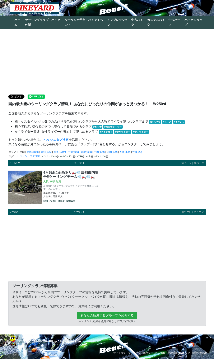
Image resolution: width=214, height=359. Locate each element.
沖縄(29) (137, 151)
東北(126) (46, 151)
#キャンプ (179, 122)
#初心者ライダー (113, 127)
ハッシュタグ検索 (56, 139)
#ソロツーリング (50, 156)
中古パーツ (174, 22)
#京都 (45, 201)
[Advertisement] (107, 61)
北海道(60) (33, 151)
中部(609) (73, 151)
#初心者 (97, 127)
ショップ (185, 352)
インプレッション (117, 22)
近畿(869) (86, 151)
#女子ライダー (140, 132)
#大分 (89, 156)
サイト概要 (119, 352)
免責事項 (173, 352)
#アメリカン (101, 156)
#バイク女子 (106, 132)
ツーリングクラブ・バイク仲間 (42, 22)
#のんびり (155, 122)
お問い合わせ (199, 352)
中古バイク (137, 22)
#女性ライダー (122, 132)
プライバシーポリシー (140, 352)
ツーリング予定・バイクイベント (84, 22)
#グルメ (167, 122)
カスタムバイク (156, 22)
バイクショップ (193, 22)
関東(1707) (60, 151)
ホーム (17, 22)
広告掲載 (160, 352)
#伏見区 (53, 201)
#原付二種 (70, 201)
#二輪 (80, 156)
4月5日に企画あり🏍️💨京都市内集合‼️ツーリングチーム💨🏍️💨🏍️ (70, 175)
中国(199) (99, 151)
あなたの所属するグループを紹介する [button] (107, 315)
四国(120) (112, 151)
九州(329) (125, 151)
